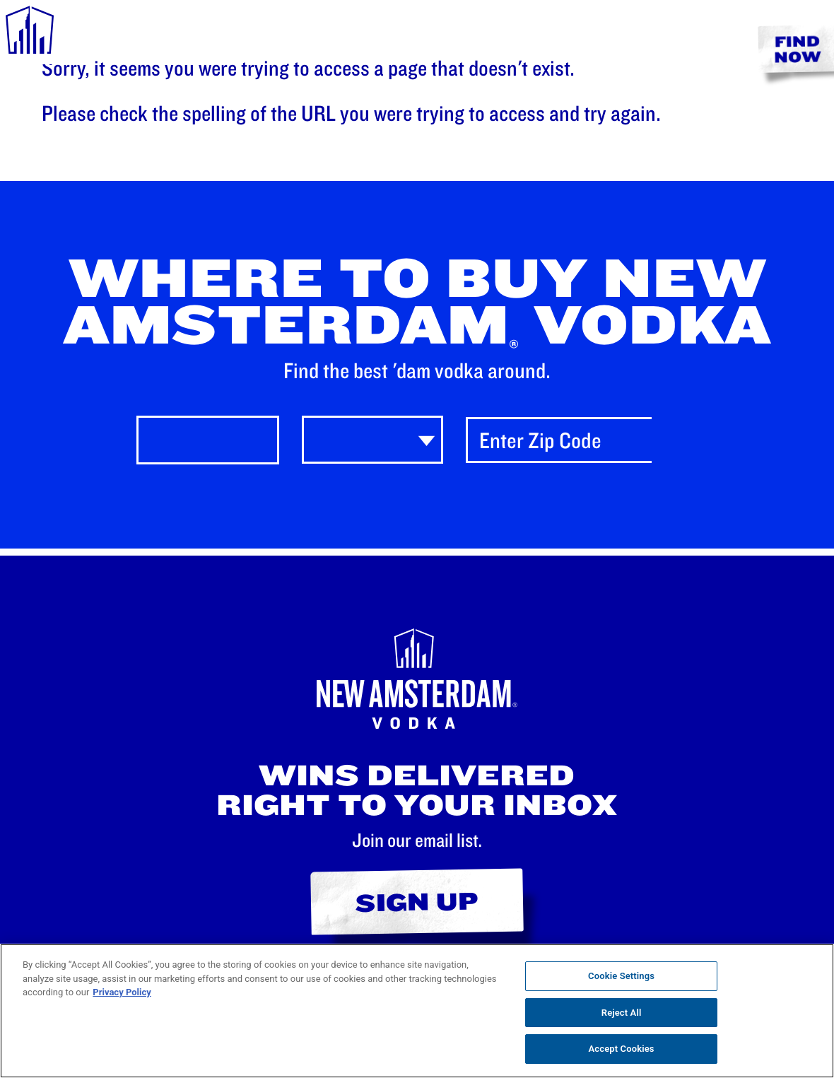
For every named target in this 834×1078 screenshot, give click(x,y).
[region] (417, 1011)
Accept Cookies (621, 1048)
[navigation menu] (29, 32)
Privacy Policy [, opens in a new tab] (122, 992)
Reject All (621, 1012)
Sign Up (417, 901)
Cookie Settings (621, 976)
